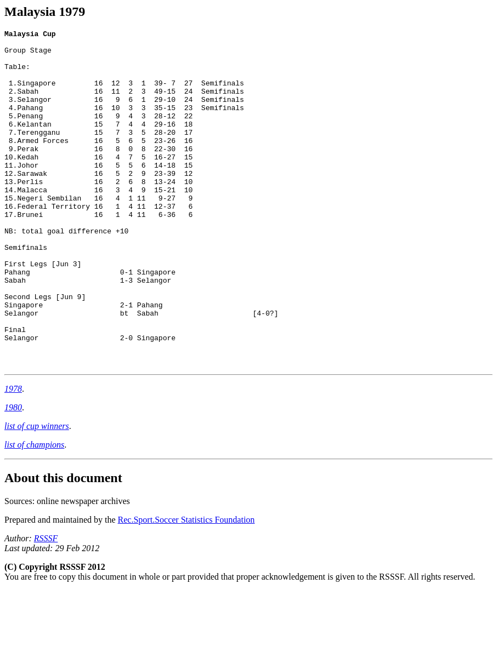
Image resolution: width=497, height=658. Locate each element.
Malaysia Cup (30, 35)
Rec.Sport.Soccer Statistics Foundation (186, 587)
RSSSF (46, 605)
